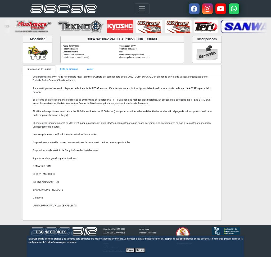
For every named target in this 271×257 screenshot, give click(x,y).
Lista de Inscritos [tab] (69, 69)
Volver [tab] (90, 69)
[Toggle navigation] (142, 8)
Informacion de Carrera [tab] (39, 69)
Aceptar (130, 250)
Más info (140, 250)
